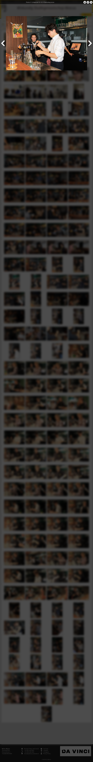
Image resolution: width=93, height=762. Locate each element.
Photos (28, 2)
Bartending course (49, 2)
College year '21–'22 (37, 2)
